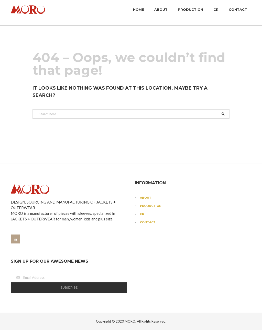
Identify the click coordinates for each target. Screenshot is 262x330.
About (161, 13)
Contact (238, 13)
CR (216, 13)
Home (138, 13)
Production (190, 13)
